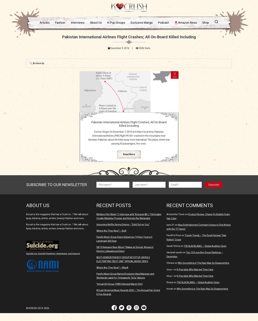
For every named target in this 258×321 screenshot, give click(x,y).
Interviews (78, 22)
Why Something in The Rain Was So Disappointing (203, 271)
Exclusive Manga (142, 22)
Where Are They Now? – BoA (111, 238)
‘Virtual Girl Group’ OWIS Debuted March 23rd (119, 292)
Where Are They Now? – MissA (112, 275)
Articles (45, 22)
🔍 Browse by (37, 63)
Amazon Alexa (185, 22)
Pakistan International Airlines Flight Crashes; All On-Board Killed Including (129, 123)
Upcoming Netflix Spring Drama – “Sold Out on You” (123, 232)
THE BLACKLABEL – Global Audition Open (205, 254)
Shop (205, 22)
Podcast (163, 22)
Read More (129, 162)
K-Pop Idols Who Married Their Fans (195, 277)
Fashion (60, 22)
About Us (96, 22)
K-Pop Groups (116, 22)
